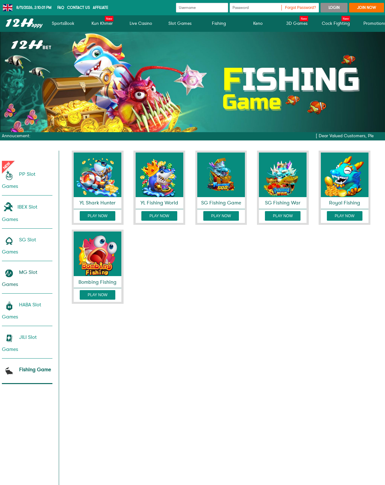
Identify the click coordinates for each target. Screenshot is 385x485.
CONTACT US (78, 7)
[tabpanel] (192, 82)
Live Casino (141, 23)
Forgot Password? (300, 7)
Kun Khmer (102, 23)
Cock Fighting (336, 23)
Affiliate (100, 7)
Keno (258, 23)
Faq (60, 7)
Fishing (219, 23)
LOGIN (334, 7)
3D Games (297, 23)
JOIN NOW (366, 7)
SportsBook (63, 23)
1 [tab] (190, 125)
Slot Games (180, 23)
